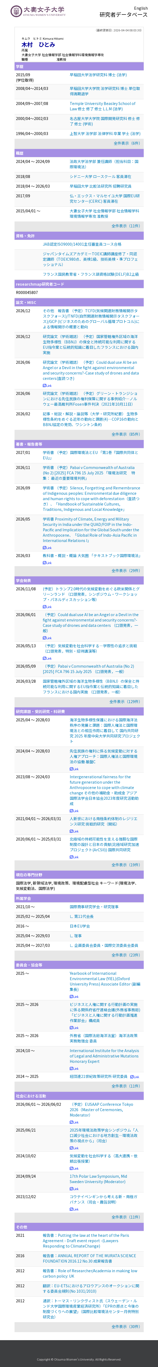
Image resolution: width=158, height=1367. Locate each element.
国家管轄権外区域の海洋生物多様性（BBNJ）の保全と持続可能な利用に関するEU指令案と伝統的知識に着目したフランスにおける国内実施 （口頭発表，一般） (91, 686)
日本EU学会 (80, 926)
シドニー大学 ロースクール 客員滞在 (100, 176)
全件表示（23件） (127, 955)
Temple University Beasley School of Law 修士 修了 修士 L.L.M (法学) (102, 106)
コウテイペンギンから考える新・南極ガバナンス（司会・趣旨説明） (103, 1199)
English (141, 8)
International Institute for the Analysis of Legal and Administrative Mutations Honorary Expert (104, 1056)
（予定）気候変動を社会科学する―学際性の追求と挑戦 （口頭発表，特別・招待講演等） (90, 648)
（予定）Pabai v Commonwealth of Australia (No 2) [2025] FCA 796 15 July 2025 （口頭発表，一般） (88, 668)
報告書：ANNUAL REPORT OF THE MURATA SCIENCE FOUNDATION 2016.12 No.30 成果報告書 (89, 1258)
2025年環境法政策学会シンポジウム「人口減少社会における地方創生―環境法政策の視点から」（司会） (104, 1135)
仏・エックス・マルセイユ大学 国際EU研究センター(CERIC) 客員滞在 (105, 198)
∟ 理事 (76, 935)
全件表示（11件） (127, 225)
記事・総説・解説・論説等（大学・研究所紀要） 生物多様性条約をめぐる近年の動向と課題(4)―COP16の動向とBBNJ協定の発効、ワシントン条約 (91, 419)
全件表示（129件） (126, 701)
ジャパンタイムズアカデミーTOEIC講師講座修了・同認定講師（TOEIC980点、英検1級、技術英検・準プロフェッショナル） (90, 259)
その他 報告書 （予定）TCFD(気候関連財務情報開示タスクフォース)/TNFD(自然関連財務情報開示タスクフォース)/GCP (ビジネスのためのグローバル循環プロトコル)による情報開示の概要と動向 (91, 318)
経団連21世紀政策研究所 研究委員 (99, 1076)
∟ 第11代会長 (82, 916)
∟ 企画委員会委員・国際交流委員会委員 (104, 945)
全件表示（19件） (127, 864)
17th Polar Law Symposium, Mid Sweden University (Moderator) (98, 1178)
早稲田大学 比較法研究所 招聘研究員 (101, 186)
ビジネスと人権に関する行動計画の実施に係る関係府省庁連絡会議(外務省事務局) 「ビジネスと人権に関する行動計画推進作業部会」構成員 (105, 1012)
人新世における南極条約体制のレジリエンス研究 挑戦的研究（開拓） (104, 821)
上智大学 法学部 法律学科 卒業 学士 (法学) (105, 133)
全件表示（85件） (127, 434)
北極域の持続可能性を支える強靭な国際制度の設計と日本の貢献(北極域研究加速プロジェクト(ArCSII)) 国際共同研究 (104, 844)
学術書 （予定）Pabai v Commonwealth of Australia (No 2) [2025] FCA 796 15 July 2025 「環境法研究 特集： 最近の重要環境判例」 (89, 473)
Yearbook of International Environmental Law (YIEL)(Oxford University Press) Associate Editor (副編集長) (105, 981)
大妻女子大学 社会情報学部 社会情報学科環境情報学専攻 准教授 (104, 213)
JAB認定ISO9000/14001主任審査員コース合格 (82, 244)
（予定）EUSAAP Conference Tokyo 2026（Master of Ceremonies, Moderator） (101, 1109)
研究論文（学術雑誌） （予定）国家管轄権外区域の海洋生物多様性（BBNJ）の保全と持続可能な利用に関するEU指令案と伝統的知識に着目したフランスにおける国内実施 (90, 344)
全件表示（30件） (127, 1326)
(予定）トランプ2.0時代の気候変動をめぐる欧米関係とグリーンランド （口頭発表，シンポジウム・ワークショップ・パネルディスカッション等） (91, 594)
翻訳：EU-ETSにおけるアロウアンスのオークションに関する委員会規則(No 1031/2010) (91, 1288)
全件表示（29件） (127, 570)
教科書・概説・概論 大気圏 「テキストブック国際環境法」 (92, 555)
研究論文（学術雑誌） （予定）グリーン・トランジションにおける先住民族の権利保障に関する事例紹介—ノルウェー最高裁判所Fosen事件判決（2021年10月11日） (90, 399)
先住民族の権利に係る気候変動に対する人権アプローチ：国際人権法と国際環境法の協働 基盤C (104, 756)
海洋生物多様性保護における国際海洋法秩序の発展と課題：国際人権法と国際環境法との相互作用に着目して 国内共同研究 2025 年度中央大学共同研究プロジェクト (105, 730)
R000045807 (27, 292)
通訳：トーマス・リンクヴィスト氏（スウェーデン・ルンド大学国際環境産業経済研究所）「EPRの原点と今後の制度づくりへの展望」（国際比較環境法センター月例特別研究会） (91, 1308)
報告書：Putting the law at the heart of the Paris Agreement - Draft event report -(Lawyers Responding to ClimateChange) (86, 1241)
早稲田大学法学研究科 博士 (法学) (98, 74)
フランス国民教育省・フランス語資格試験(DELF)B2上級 (91, 274)
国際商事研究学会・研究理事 (94, 906)
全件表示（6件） (128, 143)
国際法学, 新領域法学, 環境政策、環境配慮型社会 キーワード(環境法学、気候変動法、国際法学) (77, 885)
